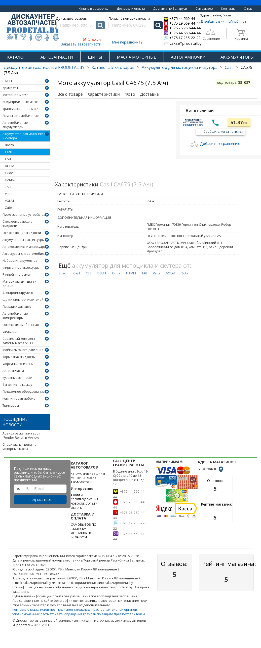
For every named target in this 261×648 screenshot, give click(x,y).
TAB (8, 187)
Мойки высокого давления (22, 350)
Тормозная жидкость (18, 357)
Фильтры (9, 332)
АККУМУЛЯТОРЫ (237, 57)
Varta (8, 194)
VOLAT (9, 201)
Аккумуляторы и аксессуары (23, 240)
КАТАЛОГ (16, 57)
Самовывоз (204, 8)
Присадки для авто (16, 306)
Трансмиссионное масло (21, 109)
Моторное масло (15, 95)
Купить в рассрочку (93, 8)
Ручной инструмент (17, 274)
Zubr (8, 208)
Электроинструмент (17, 293)
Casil (229, 67)
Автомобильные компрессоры (15, 315)
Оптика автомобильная (20, 325)
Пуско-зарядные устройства (23, 215)
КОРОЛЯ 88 (213, 469)
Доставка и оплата (131, 8)
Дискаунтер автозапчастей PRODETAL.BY (44, 67)
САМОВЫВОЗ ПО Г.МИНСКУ (83, 526)
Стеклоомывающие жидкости (17, 223)
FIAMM (10, 180)
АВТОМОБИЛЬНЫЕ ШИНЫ (88, 473)
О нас (248, 8)
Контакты (228, 8)
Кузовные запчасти (17, 378)
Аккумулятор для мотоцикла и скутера (180, 67)
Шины (7, 81)
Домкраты (10, 88)
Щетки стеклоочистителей (22, 300)
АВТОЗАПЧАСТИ (56, 57)
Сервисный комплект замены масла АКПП (18, 341)
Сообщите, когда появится (223, 131)
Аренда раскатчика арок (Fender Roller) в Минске (21, 435)
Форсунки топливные (19, 364)
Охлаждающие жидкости (21, 233)
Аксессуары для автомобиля (23, 254)
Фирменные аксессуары (20, 267)
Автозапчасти (13, 371)
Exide (9, 173)
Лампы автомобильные (20, 116)
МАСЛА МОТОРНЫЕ (136, 57)
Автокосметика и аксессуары (24, 247)
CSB (8, 159)
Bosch (9, 145)
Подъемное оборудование (23, 391)
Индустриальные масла (20, 102)
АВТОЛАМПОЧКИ (188, 57)
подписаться (40, 499)
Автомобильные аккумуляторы (15, 125)
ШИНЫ (95, 57)
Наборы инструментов (19, 261)
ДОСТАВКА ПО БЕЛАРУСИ (81, 535)
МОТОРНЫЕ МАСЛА (83, 478)
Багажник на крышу (17, 385)
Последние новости (15, 422)
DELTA (9, 166)
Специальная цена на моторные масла (19, 446)
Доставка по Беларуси (170, 8)
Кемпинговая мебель (19, 398)
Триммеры (10, 405)
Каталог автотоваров (113, 67)
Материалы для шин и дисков (19, 283)
